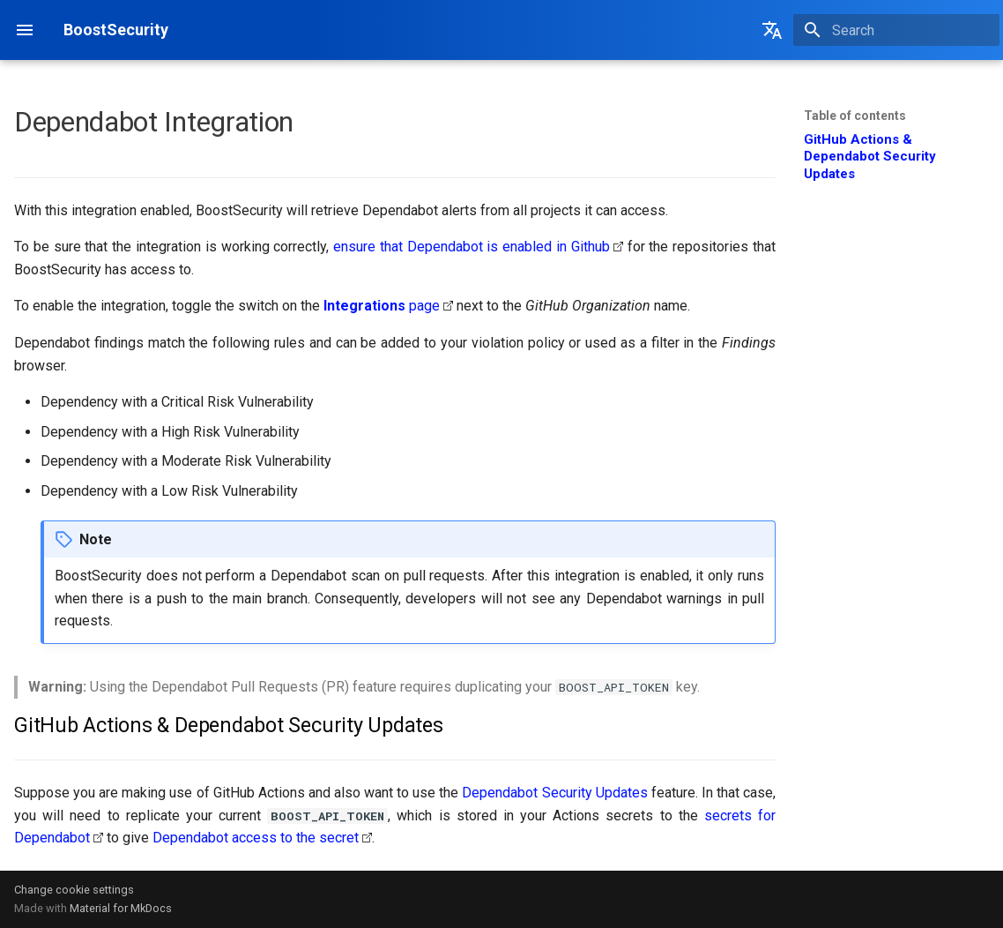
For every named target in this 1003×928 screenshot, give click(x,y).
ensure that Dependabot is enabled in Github (471, 246)
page (381, 305)
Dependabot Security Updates (554, 792)
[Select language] (772, 30)
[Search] (896, 30)
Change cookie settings (74, 889)
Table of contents (855, 116)
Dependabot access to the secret (255, 837)
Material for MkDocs (121, 908)
